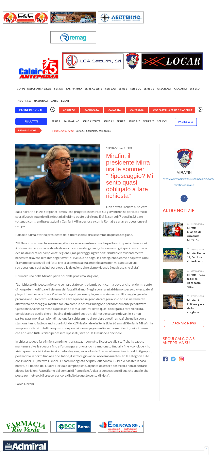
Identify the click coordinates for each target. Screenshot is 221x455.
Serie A (58, 88)
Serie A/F (134, 121)
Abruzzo (69, 110)
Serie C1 (135, 88)
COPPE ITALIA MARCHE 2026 (34, 88)
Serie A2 (110, 88)
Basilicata (91, 110)
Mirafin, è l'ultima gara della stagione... (195, 306)
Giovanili (180, 88)
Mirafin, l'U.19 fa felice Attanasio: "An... (196, 280)
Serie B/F (148, 121)
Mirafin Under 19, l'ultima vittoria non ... (196, 257)
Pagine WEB (185, 121)
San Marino (74, 88)
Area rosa (164, 88)
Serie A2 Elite (93, 88)
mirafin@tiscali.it (184, 185)
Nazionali (41, 100)
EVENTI (65, 100)
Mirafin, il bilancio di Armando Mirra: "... (194, 234)
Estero (195, 88)
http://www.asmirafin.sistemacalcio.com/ (188, 179)
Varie (54, 100)
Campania (137, 110)
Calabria (114, 110)
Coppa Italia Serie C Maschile (172, 110)
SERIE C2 (149, 88)
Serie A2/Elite (91, 121)
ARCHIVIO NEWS (184, 323)
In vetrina (24, 100)
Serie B (123, 88)
